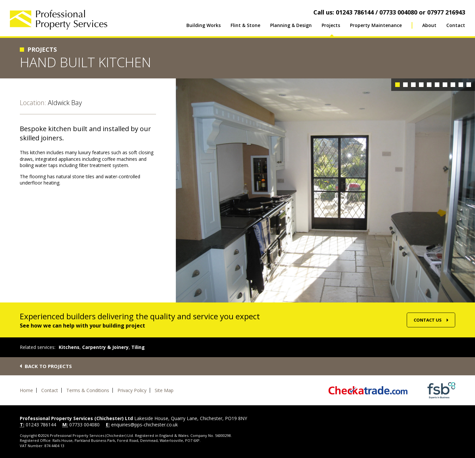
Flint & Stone (245, 25)
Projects (331, 25)
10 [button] (468, 84)
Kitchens (69, 347)
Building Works (203, 25)
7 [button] (445, 84)
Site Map (164, 390)
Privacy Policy (131, 390)
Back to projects (48, 366)
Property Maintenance (376, 25)
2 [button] (405, 84)
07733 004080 (84, 424)
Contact (455, 25)
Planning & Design (291, 25)
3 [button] (413, 84)
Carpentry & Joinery (105, 347)
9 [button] (461, 84)
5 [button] (429, 84)
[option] (325, 190)
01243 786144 (41, 424)
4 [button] (421, 84)
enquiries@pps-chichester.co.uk (144, 424)
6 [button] (437, 84)
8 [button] (453, 84)
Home (26, 390)
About (429, 25)
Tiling (138, 347)
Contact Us (428, 320)
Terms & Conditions (87, 390)
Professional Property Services (58, 20)
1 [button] (397, 84)
